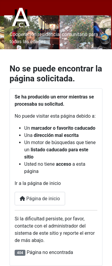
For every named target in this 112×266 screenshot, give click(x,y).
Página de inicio (40, 198)
